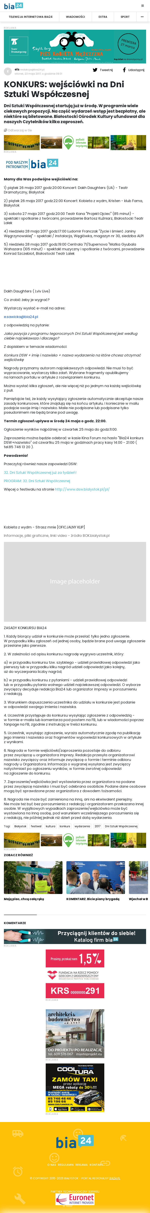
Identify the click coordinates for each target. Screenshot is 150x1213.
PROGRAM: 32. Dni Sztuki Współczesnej (37, 480)
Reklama (81, 1165)
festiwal (36, 826)
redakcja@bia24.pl (32, 69)
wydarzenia (82, 826)
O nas (51, 1165)
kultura (50, 826)
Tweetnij (103, 70)
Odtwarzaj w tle (18, 130)
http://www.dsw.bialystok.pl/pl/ (82, 489)
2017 (98, 826)
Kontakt (96, 1165)
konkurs (65, 826)
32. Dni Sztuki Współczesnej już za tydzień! (40, 472)
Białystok (20, 826)
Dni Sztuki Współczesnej (121, 826)
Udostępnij (133, 70)
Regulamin (65, 1165)
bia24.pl (114, 1178)
